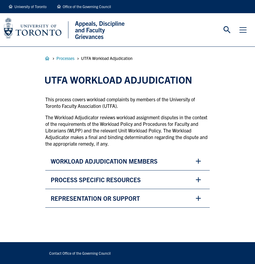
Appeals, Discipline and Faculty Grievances (47, 58)
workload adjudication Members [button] (105, 161)
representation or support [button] (95, 198)
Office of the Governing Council (87, 6)
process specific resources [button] (96, 179)
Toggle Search (227, 30)
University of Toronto (30, 6)
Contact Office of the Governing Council (80, 253)
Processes (65, 58)
